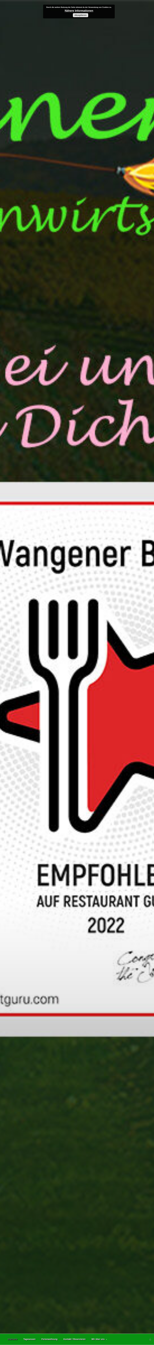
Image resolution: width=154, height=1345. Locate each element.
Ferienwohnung (50, 1339)
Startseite (12, 1339)
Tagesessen (29, 1339)
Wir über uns (100, 1339)
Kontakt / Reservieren (75, 1339)
